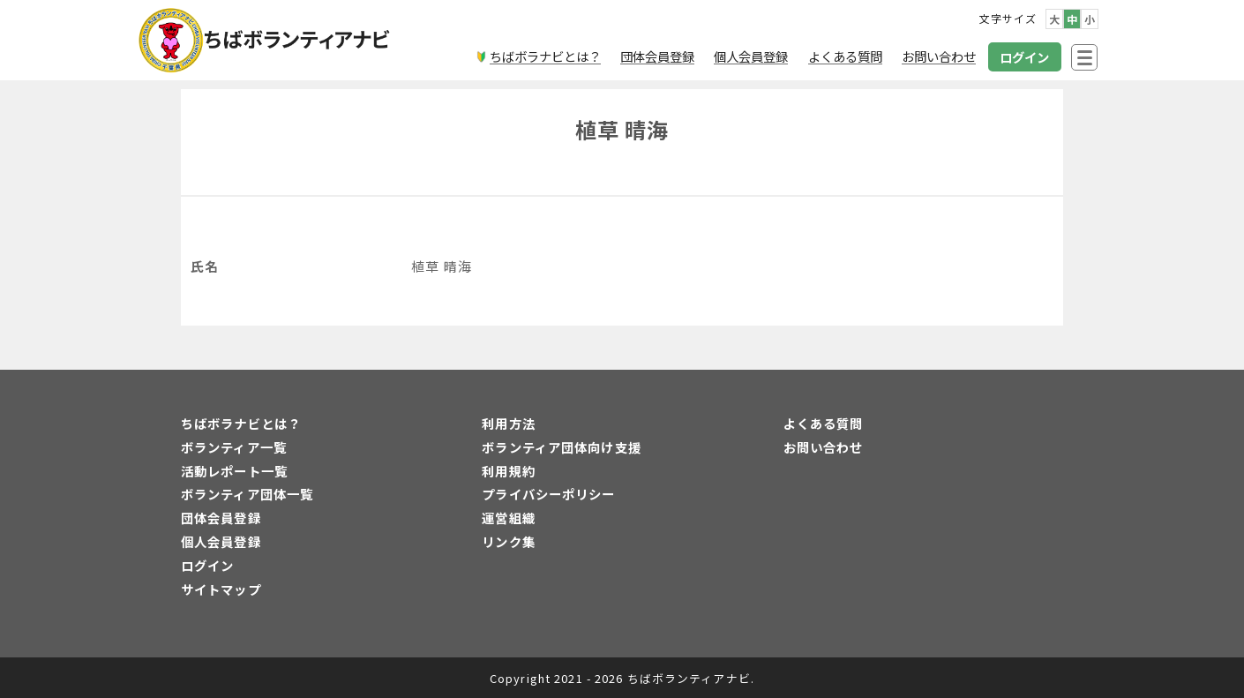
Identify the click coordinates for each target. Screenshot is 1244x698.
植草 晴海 (622, 129)
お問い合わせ (823, 447)
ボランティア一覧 (234, 447)
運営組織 (508, 517)
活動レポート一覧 (234, 471)
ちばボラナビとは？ (241, 423)
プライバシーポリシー (548, 493)
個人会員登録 (221, 541)
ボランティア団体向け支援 (561, 447)
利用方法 (508, 423)
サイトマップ (221, 589)
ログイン (207, 565)
